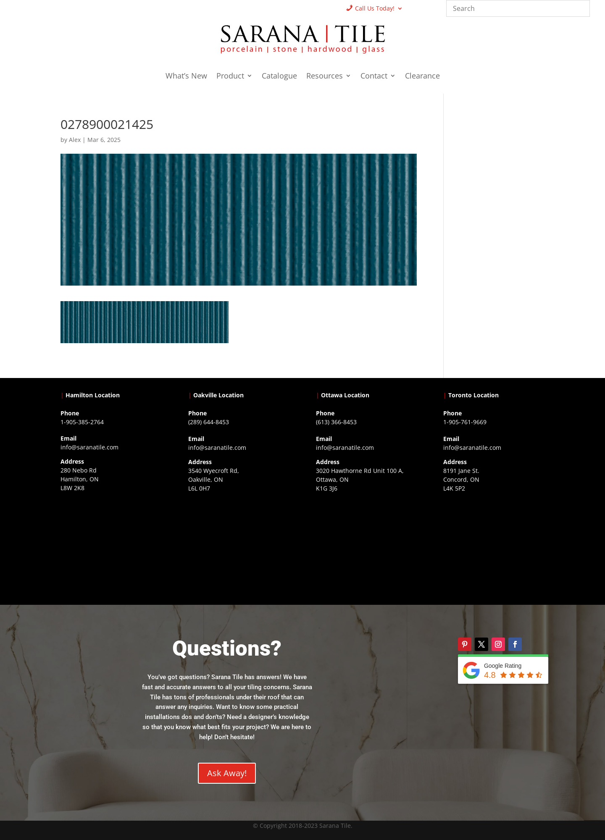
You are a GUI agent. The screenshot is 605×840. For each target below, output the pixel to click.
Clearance (422, 77)
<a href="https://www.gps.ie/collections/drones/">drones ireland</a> (238, 548)
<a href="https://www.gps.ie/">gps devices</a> (366, 548)
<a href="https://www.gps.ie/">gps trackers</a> (110, 547)
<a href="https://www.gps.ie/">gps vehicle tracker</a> (493, 548)
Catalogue (279, 77)
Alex (75, 140)
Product (230, 77)
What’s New (186, 77)
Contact (373, 77)
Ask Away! (227, 773)
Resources (324, 77)
